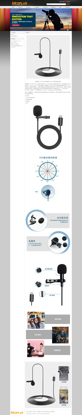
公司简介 (28, 7)
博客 (60, 7)
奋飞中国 (47, 413)
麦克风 (12, 34)
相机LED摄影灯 (14, 36)
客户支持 (45, 7)
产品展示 (20, 7)
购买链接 (67, 7)
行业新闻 (37, 7)
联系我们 (53, 7)
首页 (13, 7)
